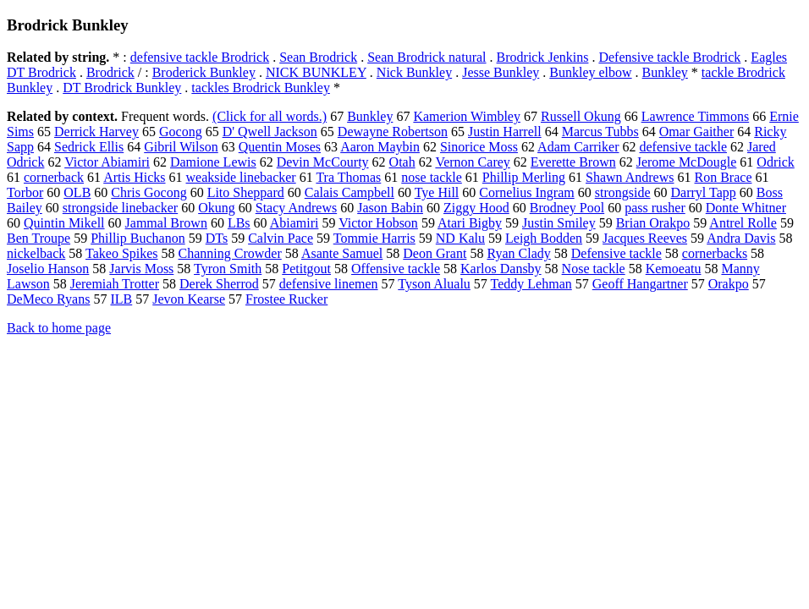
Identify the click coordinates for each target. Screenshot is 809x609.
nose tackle (431, 177)
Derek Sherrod (219, 284)
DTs (217, 238)
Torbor (25, 192)
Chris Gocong (148, 192)
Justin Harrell (505, 131)
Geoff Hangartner (640, 284)
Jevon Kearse (188, 299)
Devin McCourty (323, 162)
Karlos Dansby (501, 268)
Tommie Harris (374, 238)
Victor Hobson (378, 223)
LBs (239, 223)
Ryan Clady (518, 253)
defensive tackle (683, 147)
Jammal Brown (166, 223)
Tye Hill (437, 192)
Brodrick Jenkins (543, 57)
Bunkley (665, 72)
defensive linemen (328, 284)
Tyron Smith (227, 268)
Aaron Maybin (380, 147)
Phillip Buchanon (138, 238)
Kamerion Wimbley (466, 116)
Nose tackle (593, 268)
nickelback (36, 253)
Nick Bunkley (414, 72)
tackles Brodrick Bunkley (260, 87)
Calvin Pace (280, 238)
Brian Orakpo (653, 223)
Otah (402, 162)
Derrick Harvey (96, 131)
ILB (121, 299)
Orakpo (728, 284)
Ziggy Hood (476, 207)
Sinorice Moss (479, 147)
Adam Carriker (578, 147)
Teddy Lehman (531, 284)
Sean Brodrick (318, 57)
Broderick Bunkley (204, 72)
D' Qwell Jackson (270, 131)
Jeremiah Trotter (114, 284)
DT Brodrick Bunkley (122, 87)
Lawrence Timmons (695, 116)
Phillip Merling (523, 177)
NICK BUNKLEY (316, 72)
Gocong (180, 131)
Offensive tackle (395, 268)
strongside (623, 192)
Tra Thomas (348, 177)
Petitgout (306, 268)
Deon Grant (434, 253)
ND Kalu (460, 238)
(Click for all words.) (269, 116)
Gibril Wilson (181, 147)
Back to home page (59, 328)
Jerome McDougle (686, 162)
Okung (216, 207)
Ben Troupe (38, 238)
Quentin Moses (280, 147)
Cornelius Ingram (526, 192)
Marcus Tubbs (600, 131)
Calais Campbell (349, 192)
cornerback (54, 177)
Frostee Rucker (286, 299)
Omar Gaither (696, 131)
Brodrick (110, 72)
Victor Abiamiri (107, 162)
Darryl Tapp (703, 192)
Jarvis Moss (141, 268)
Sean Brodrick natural (426, 57)
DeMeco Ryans (48, 299)
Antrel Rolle (743, 223)
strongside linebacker (120, 207)
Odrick (775, 162)
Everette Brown (573, 162)
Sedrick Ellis (89, 147)
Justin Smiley (559, 223)
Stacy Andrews (296, 207)
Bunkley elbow (590, 72)
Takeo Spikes (121, 253)
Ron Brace (723, 177)
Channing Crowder (230, 253)
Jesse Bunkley (500, 72)
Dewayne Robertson (393, 131)
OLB (77, 192)
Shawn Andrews (630, 177)
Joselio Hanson (48, 268)
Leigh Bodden (543, 238)
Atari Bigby (470, 223)
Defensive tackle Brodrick (669, 57)
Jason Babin (390, 207)
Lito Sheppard (245, 192)
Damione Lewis (213, 162)
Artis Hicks (134, 177)
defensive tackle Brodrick (199, 57)
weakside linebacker (241, 177)
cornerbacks (714, 253)
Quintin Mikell (64, 223)
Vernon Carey (472, 162)
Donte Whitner (746, 207)
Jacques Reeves (645, 238)
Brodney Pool (567, 207)
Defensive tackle (616, 253)
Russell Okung (581, 116)
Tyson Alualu (434, 284)
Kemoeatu (674, 268)
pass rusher (655, 207)
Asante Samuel (341, 253)
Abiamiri (294, 223)
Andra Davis (741, 238)
